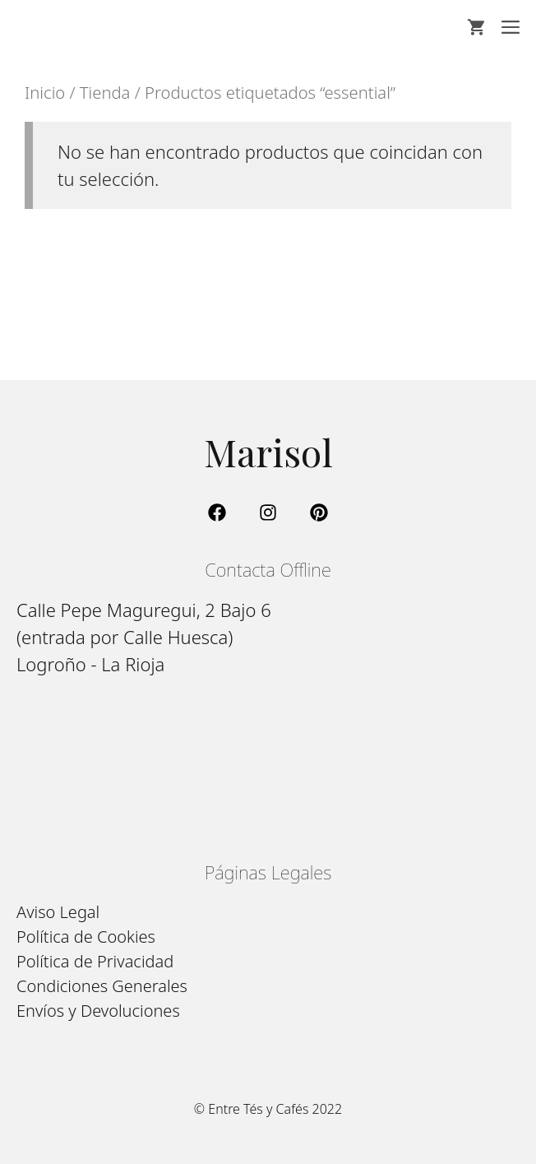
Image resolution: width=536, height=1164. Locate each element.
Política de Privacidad (94, 961)
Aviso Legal (57, 912)
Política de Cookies (85, 936)
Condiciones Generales (101, 986)
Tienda (105, 92)
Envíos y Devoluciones (98, 1010)
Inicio (45, 92)
